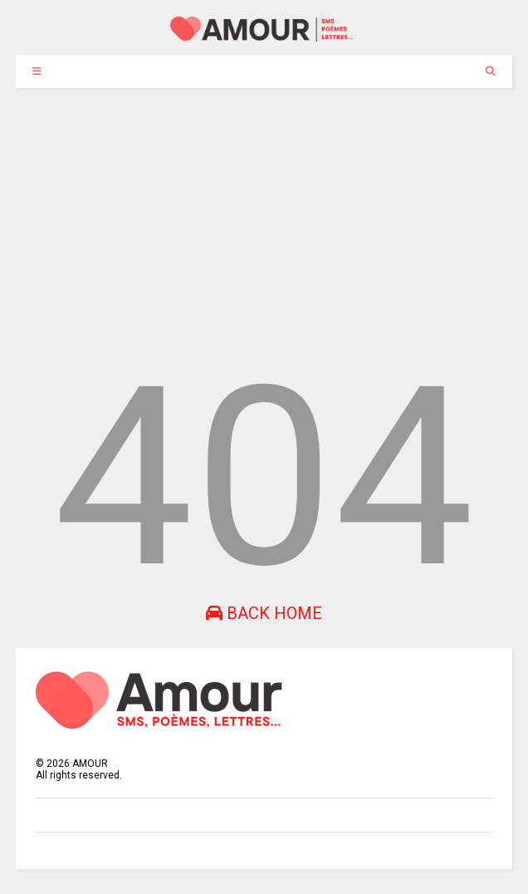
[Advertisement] (264, 212)
